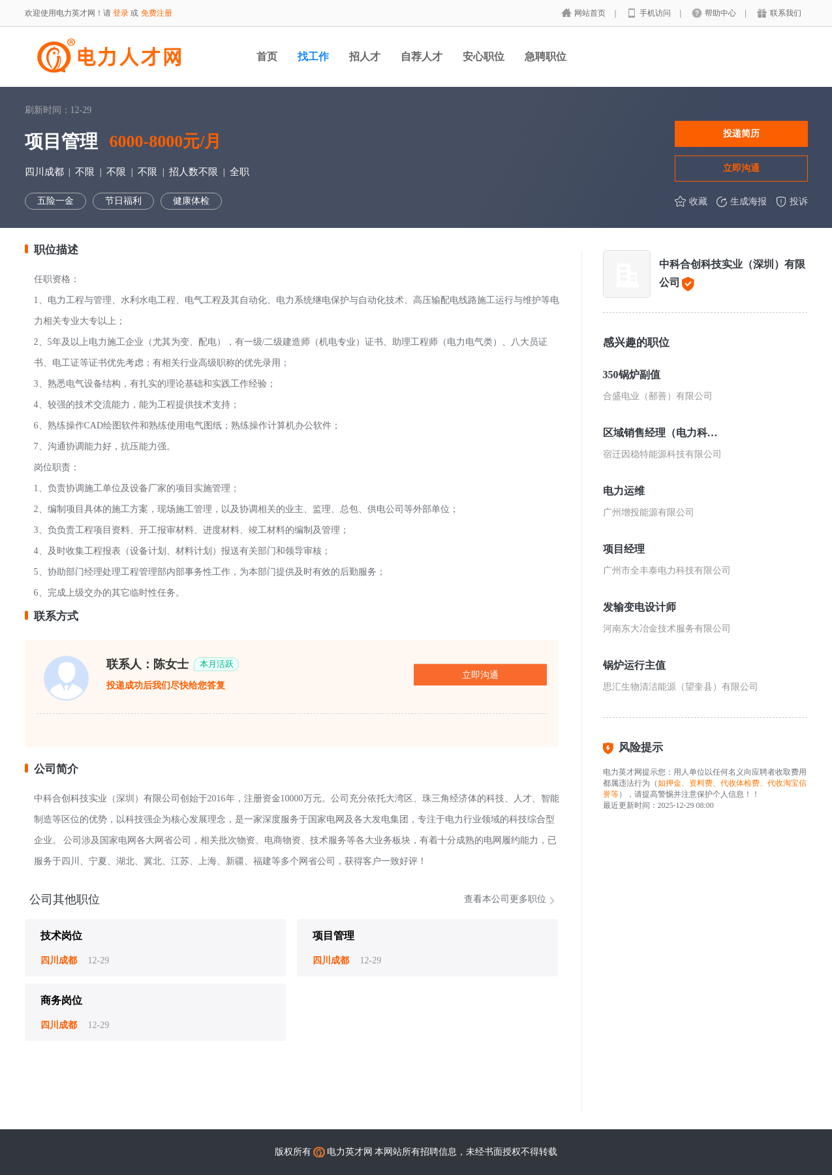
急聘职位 (545, 56)
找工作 (313, 56)
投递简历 (741, 133)
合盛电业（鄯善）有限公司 (658, 396)
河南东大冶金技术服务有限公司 (667, 629)
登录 (121, 13)
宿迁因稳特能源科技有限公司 (662, 454)
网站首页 (591, 13)
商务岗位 (61, 1000)
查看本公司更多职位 (505, 899)
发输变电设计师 (639, 607)
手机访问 (656, 13)
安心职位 (483, 56)
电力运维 (624, 490)
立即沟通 (741, 168)
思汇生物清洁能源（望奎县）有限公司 (680, 687)
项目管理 (333, 935)
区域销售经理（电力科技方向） (660, 432)
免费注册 (156, 13)
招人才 (364, 56)
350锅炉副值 (631, 374)
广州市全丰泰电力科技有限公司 (667, 570)
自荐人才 (421, 56)
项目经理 (624, 549)
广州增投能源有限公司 (648, 512)
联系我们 (785, 13)
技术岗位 (61, 935)
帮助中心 (721, 13)
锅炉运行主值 (634, 665)
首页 (266, 56)
